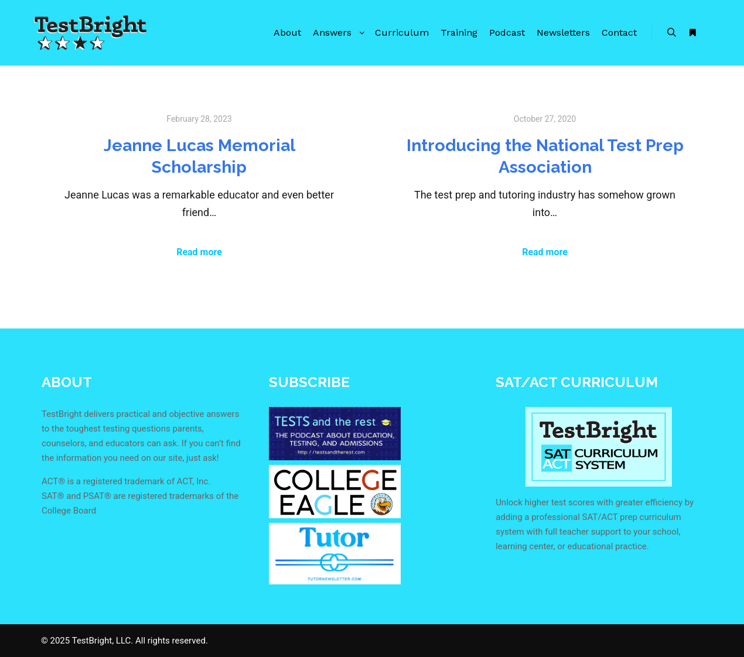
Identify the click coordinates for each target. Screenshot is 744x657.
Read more (199, 252)
